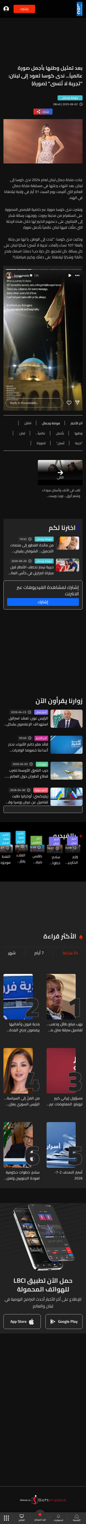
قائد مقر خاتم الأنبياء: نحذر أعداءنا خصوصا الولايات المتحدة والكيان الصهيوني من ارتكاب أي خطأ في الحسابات (27, 747)
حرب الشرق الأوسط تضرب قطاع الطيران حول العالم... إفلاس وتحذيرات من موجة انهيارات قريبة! (27, 773)
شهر (12, 953)
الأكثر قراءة (59, 936)
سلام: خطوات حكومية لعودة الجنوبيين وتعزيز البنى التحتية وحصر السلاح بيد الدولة (53, 860)
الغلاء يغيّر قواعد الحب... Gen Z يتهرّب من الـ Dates (20, 858)
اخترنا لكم (62, 527)
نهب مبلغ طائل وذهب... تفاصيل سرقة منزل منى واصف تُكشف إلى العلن (65, 1027)
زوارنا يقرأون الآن (59, 700)
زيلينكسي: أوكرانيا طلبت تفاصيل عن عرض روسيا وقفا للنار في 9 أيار (26, 799)
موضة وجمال (44, 539)
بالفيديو (64, 835)
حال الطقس (36, 840)
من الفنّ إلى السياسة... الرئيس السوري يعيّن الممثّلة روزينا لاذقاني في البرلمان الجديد (22, 1101)
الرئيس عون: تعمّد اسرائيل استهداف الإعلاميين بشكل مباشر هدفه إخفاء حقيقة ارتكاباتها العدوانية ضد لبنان (27, 721)
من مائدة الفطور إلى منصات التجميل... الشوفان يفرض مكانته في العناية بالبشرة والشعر (32, 548)
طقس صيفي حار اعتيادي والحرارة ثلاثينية (36, 859)
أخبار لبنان (41, 712)
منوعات (42, 764)
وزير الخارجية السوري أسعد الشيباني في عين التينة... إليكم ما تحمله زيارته (71, 859)
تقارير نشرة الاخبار (20, 837)
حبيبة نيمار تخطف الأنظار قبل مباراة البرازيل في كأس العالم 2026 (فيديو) (31, 570)
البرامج (22, 1518)
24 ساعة (70, 953)
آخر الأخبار (41, 738)
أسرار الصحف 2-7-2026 (68, 1175)
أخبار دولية (41, 790)
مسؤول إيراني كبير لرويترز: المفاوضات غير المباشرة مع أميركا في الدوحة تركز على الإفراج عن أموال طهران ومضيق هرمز (65, 1101)
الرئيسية (76, 1518)
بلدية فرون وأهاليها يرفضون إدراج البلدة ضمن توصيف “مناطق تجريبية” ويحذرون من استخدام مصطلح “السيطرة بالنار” (23, 1027)
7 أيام (39, 953)
